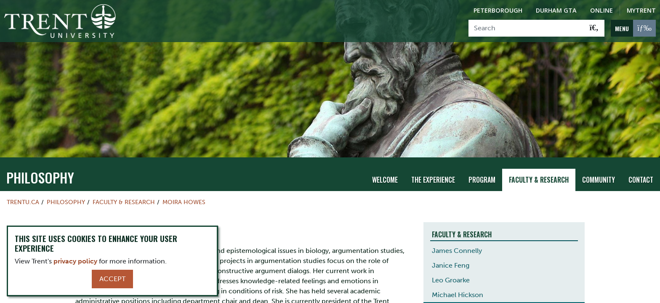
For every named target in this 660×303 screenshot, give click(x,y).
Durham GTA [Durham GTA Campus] (556, 10)
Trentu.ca (23, 199)
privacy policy (75, 261)
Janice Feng (450, 263)
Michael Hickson (457, 292)
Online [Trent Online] (601, 10)
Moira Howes (183, 199)
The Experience (433, 177)
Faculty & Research (539, 177)
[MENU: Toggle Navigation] (633, 28)
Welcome (385, 177)
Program (481, 177)
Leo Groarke (451, 278)
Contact (640, 177)
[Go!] (594, 28)
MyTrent (641, 10)
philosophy (40, 175)
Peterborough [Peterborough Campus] (498, 10)
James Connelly (457, 248)
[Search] (526, 28)
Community (598, 177)
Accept (112, 279)
